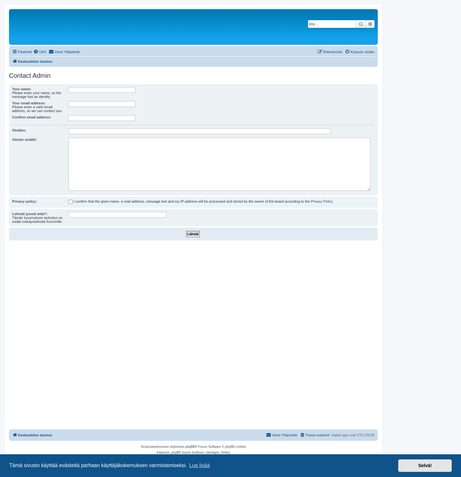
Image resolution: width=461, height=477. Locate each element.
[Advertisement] (193, 288)
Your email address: (28, 103)
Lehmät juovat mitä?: (30, 214)
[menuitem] (39, 52)
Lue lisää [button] (199, 465)
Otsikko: (19, 130)
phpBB (190, 447)
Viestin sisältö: (24, 139)
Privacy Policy (322, 201)
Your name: (21, 89)
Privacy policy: (24, 201)
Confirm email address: (31, 117)
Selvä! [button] (425, 465)
